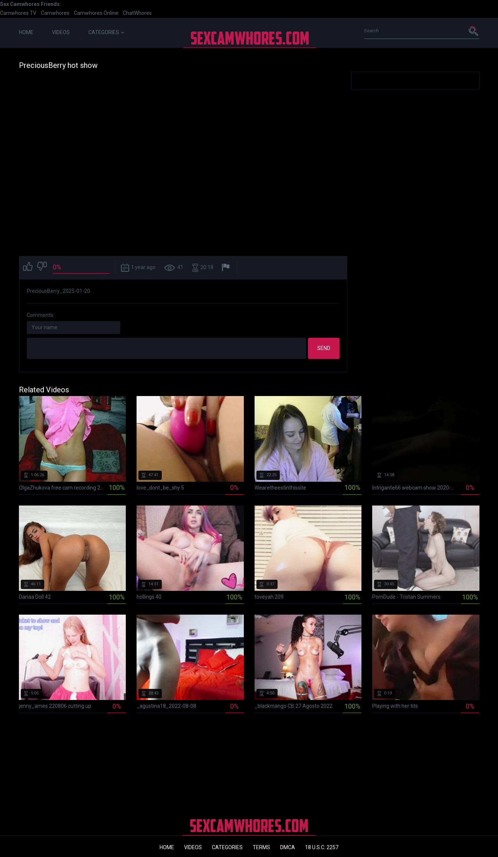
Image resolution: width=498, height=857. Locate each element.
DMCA (287, 847)
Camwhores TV (18, 13)
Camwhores (55, 13)
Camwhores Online (96, 13)
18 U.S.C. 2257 (321, 847)
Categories (106, 32)
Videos (61, 32)
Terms (261, 847)
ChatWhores (137, 13)
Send (323, 348)
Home (26, 32)
